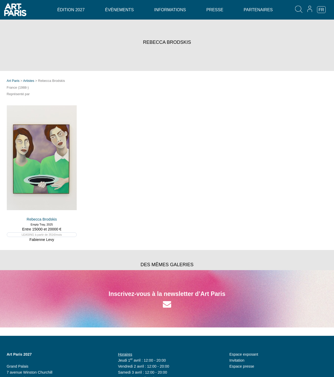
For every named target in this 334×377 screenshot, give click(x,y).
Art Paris (13, 81)
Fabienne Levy (41, 240)
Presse (214, 10)
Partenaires (258, 10)
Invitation (236, 360)
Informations (170, 10)
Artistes (28, 81)
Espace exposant (243, 354)
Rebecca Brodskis (42, 219)
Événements (119, 10)
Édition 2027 (71, 10)
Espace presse (241, 366)
